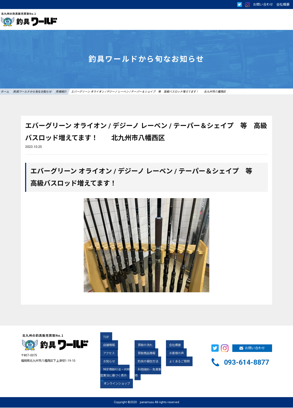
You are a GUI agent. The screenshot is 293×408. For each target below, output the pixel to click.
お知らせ (106, 362)
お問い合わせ (263, 4)
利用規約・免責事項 (148, 370)
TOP (103, 337)
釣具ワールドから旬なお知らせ (41, 92)
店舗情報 (106, 346)
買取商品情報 (143, 353)
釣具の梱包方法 (145, 362)
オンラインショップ (117, 384)
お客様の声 (173, 353)
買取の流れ (142, 346)
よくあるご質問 (176, 362)
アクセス (106, 353)
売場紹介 (76, 92)
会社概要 (283, 4)
